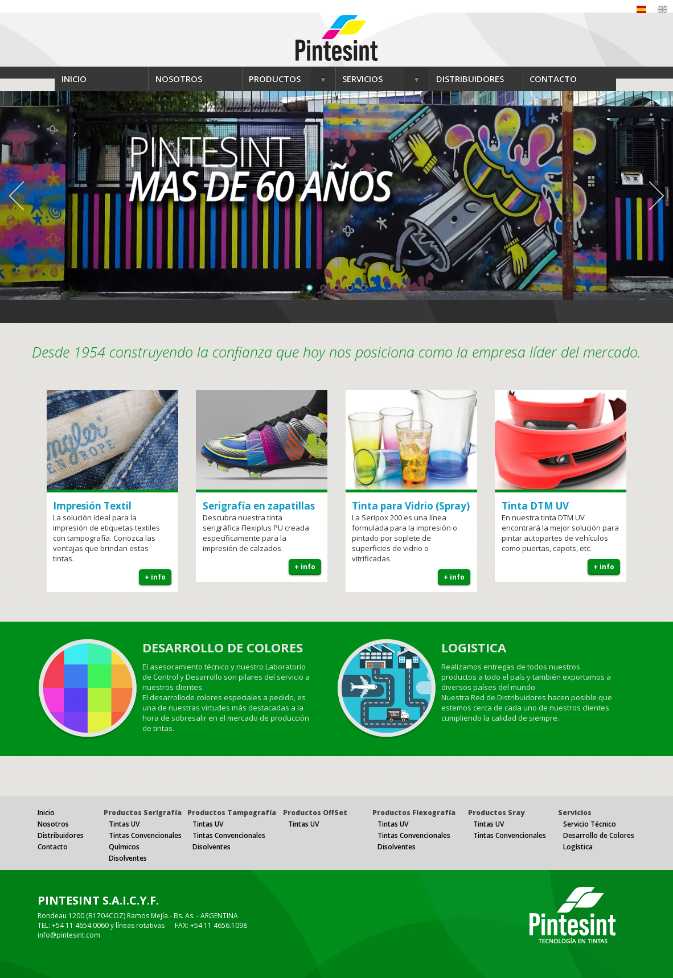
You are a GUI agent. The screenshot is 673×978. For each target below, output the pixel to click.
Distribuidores (61, 835)
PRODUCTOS (275, 78)
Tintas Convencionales (145, 835)
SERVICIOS (362, 78)
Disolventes (128, 858)
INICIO (74, 78)
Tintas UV (124, 824)
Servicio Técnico (589, 824)
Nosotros (53, 824)
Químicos (124, 847)
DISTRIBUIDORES (470, 78)
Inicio (46, 812)
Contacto (53, 847)
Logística (578, 847)
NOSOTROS (178, 78)
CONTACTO (553, 78)
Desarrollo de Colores (598, 835)
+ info (155, 577)
